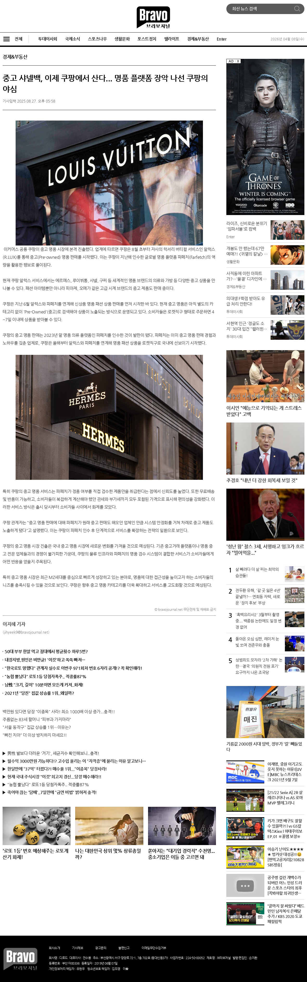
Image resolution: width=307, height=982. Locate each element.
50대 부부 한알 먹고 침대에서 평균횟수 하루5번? (46, 651)
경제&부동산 (198, 38)
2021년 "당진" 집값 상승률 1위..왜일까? (39, 693)
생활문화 (122, 38)
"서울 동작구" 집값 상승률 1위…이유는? (37, 727)
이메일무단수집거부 (154, 948)
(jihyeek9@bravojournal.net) (26, 632)
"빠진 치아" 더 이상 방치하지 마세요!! (35, 735)
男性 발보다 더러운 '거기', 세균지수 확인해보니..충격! (53, 753)
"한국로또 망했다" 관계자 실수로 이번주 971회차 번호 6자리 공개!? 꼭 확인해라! (73, 668)
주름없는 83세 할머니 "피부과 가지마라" (37, 719)
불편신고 (123, 948)
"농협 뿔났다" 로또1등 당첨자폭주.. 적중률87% (45, 676)
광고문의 (100, 948)
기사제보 (77, 948)
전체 (12, 39)
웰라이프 (171, 38)
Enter (222, 38)
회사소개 (54, 948)
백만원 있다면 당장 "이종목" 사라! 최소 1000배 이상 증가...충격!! (59, 711)
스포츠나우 (97, 38)
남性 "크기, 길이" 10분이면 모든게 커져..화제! (44, 684)
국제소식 (72, 38)
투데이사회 (47, 38)
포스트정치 (146, 38)
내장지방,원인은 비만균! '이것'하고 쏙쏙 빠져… (45, 659)
